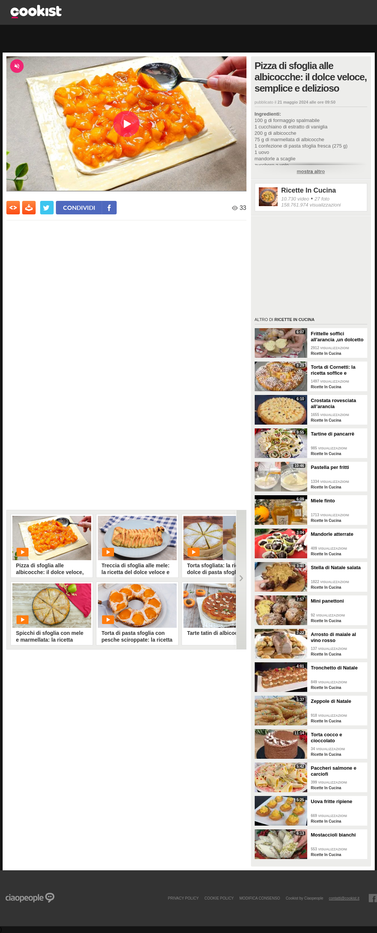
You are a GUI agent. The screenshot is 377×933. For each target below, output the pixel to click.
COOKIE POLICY (219, 898)
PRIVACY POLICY (183, 898)
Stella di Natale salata (336, 567)
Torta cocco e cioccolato (326, 737)
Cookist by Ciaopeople (304, 898)
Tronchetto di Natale (334, 668)
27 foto (321, 199)
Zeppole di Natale (331, 701)
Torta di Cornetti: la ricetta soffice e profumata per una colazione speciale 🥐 (336, 370)
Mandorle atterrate (332, 534)
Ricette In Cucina (308, 190)
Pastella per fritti (330, 467)
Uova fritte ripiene (332, 801)
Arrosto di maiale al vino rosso (333, 637)
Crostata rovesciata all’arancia (333, 403)
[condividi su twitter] (47, 207)
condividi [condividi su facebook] (79, 207)
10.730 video (295, 199)
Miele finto (323, 500)
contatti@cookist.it (344, 898)
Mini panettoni (327, 601)
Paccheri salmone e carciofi (333, 771)
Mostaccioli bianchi (333, 835)
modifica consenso (259, 898)
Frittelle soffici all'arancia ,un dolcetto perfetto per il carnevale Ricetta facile (338, 337)
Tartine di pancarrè (332, 434)
